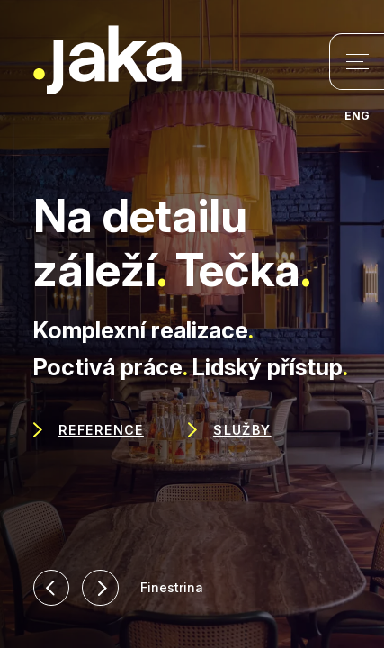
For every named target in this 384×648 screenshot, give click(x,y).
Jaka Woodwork (108, 60)
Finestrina (171, 587)
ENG (357, 115)
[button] (51, 588)
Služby (242, 429)
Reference (101, 429)
